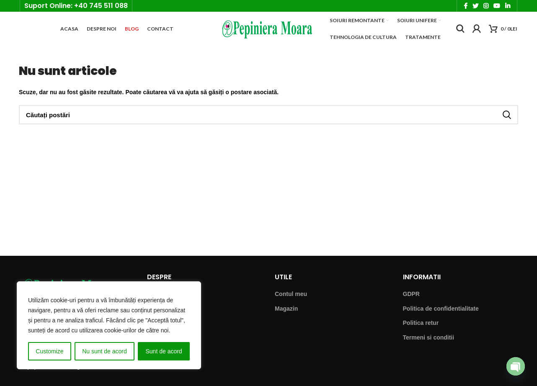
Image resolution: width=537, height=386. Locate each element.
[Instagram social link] (486, 6)
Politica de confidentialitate (441, 313)
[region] (109, 325)
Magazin (286, 313)
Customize (49, 351)
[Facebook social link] (465, 6)
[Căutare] (460, 31)
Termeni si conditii (428, 342)
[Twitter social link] (475, 6)
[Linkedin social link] (508, 6)
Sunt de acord (163, 351)
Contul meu (291, 298)
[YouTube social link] (497, 6)
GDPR (411, 298)
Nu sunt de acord (104, 351)
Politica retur (421, 327)
